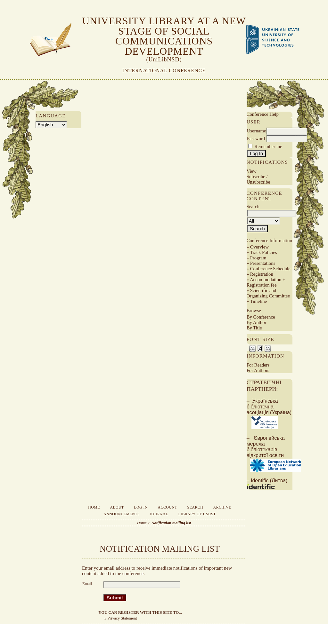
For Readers (258, 364)
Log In (141, 507)
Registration (261, 274)
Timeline (258, 301)
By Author (256, 322)
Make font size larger (268, 348)
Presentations (262, 263)
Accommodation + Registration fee (266, 282)
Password (256, 138)
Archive (222, 507)
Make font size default (260, 348)
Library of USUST (197, 514)
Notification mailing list (171, 523)
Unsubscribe (258, 182)
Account (167, 507)
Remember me (268, 146)
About (117, 507)
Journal (159, 514)
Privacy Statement (122, 618)
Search (195, 507)
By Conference (261, 317)
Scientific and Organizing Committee (268, 293)
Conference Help (263, 114)
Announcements (121, 514)
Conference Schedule (270, 268)
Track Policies (263, 252)
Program (258, 257)
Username (256, 130)
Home (94, 507)
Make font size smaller (252, 348)
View (252, 171)
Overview (259, 246)
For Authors (258, 370)
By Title (254, 327)
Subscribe (256, 176)
